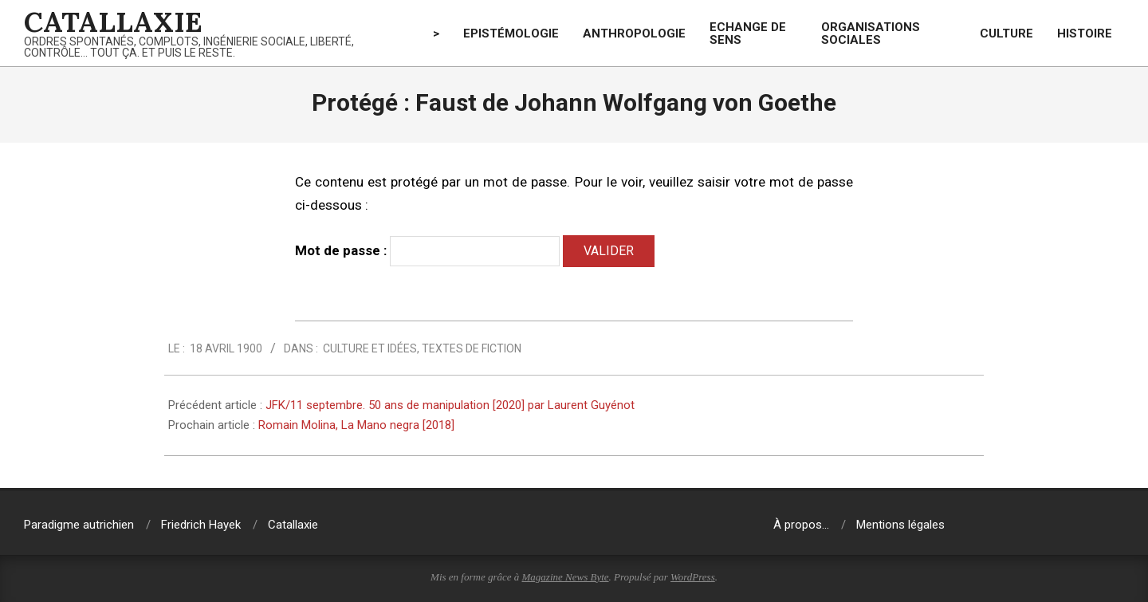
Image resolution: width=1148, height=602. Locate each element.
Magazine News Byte (565, 577)
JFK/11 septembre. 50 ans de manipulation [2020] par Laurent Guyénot (450, 405)
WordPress (692, 577)
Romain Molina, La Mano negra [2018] (356, 425)
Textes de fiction (471, 348)
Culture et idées (370, 348)
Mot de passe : (427, 251)
